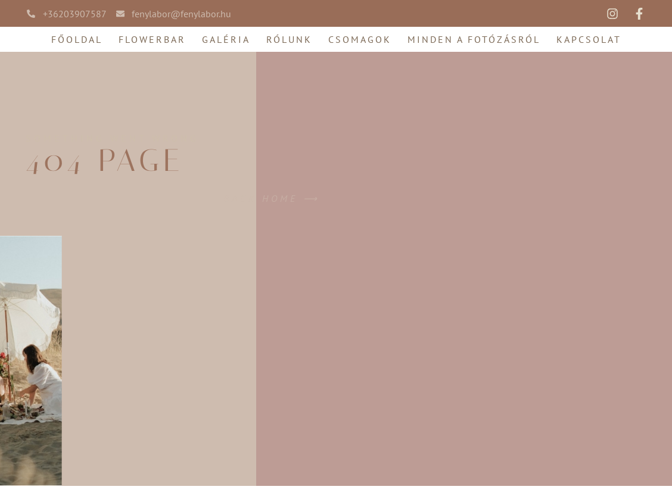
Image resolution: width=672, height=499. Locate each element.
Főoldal (76, 39)
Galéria (226, 39)
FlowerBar (152, 39)
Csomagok (359, 39)
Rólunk (289, 39)
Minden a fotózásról (473, 39)
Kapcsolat (588, 39)
